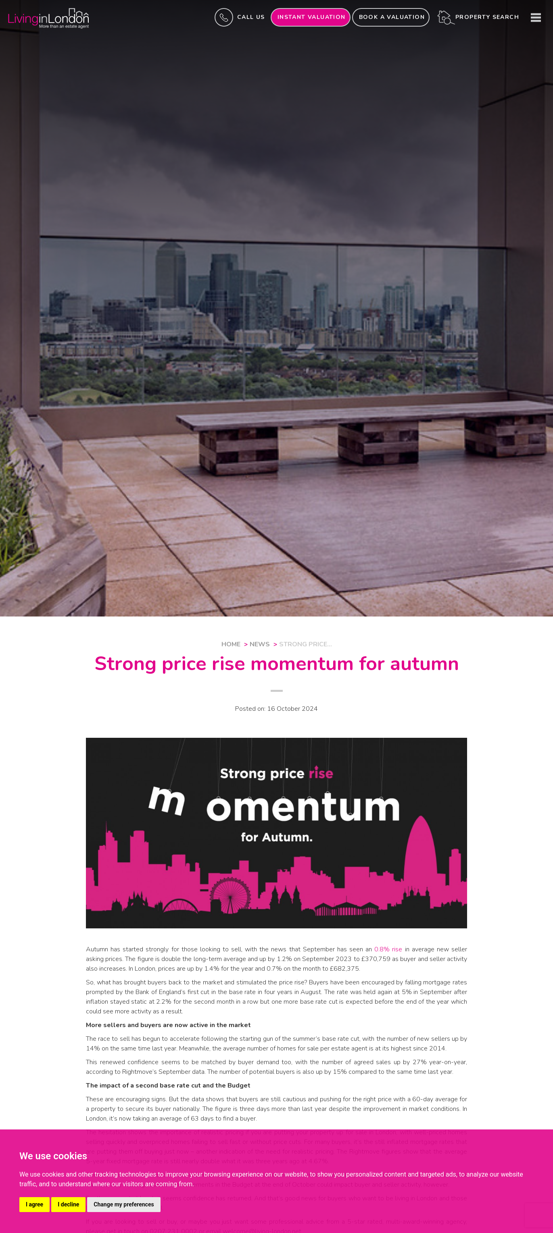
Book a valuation (392, 17)
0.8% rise (388, 949)
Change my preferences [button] (124, 1204)
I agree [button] (34, 1204)
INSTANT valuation (312, 17)
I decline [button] (68, 1204)
